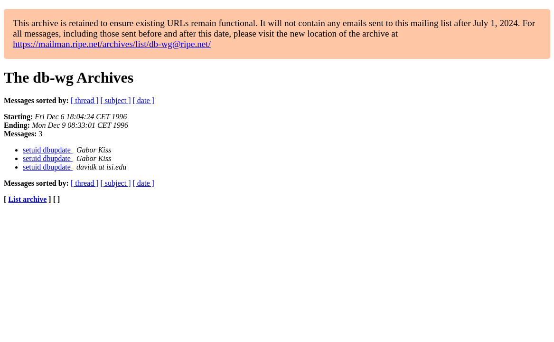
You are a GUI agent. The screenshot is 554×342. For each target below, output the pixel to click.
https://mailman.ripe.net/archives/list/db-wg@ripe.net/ (112, 44)
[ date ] (143, 100)
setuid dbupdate (48, 150)
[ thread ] (85, 100)
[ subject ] (116, 100)
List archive (27, 199)
